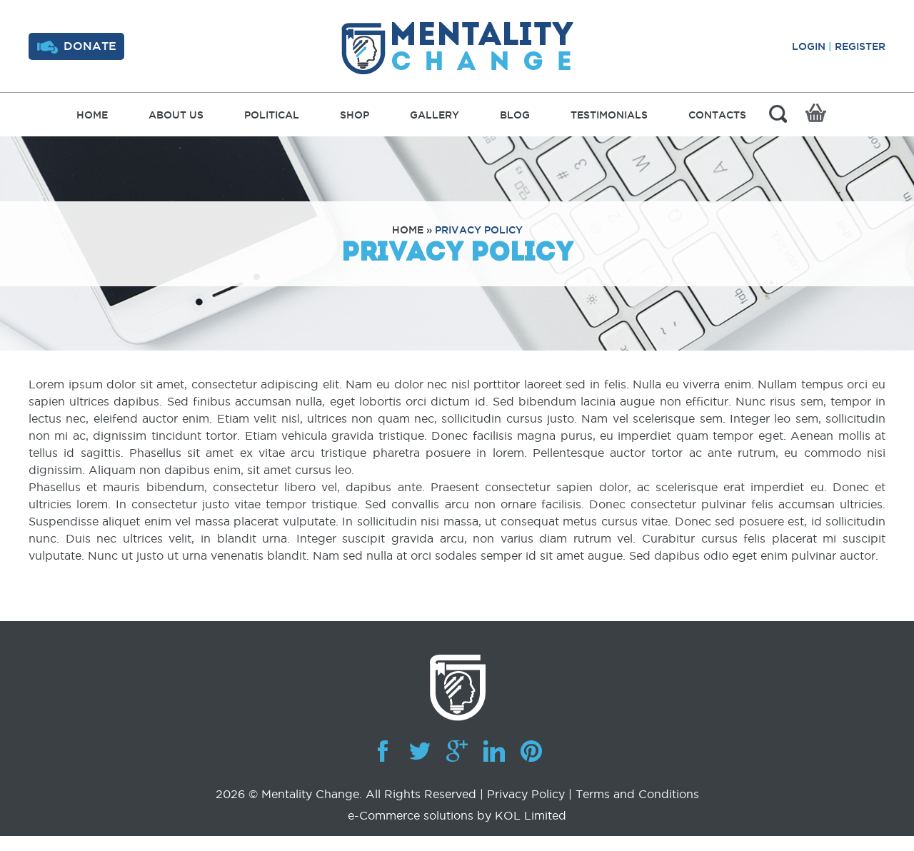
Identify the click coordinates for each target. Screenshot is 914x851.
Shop (354, 115)
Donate (76, 46)
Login (808, 46)
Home (92, 115)
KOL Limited (530, 815)
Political (271, 115)
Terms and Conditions (637, 793)
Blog (515, 115)
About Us (176, 115)
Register (860, 46)
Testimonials (609, 115)
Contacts (717, 115)
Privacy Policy (479, 230)
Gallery (434, 115)
